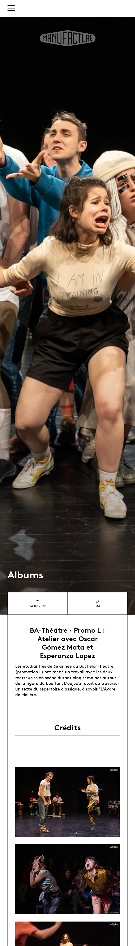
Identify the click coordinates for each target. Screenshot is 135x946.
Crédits (67, 727)
